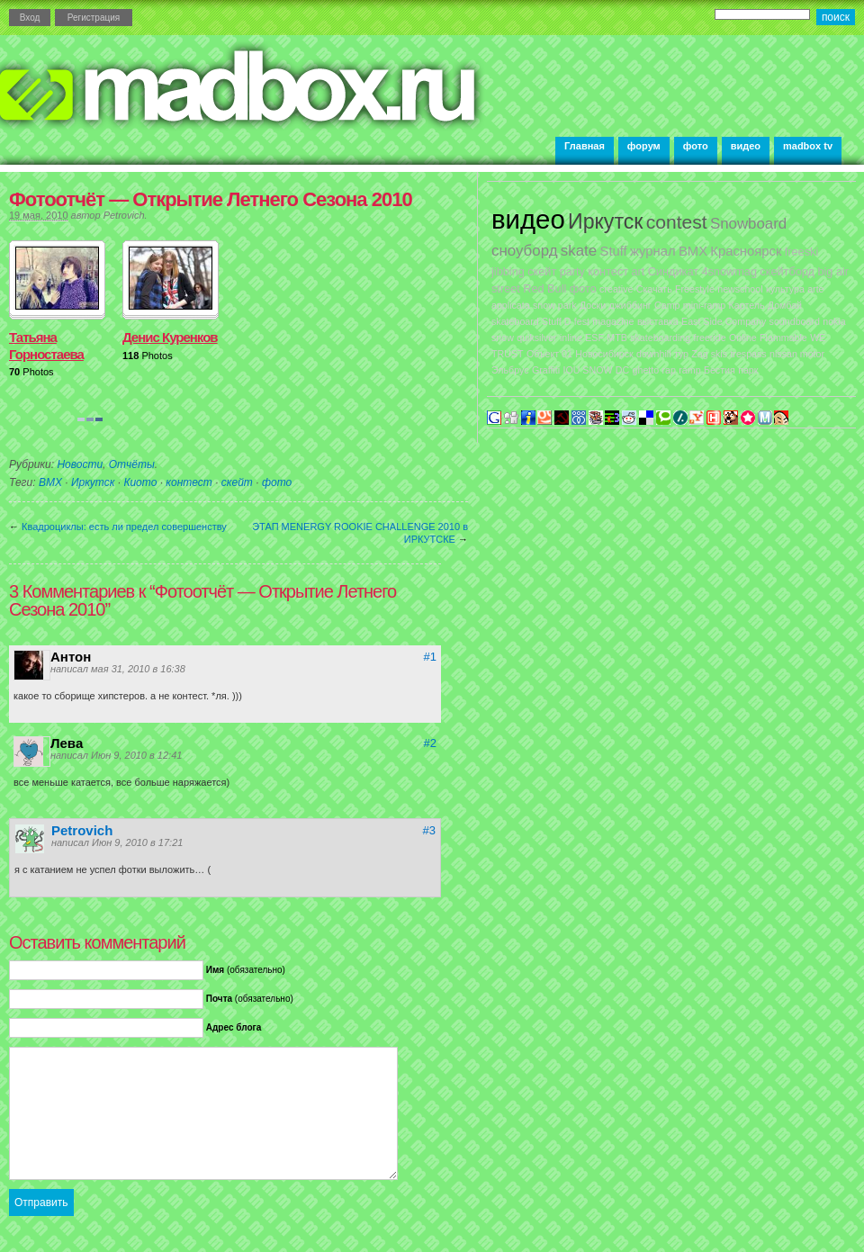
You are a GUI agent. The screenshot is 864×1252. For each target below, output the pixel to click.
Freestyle (695, 289)
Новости (80, 464)
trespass (748, 353)
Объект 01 (549, 353)
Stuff (613, 251)
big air (833, 271)
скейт (237, 482)
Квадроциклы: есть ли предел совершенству (124, 526)
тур (681, 353)
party (572, 271)
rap (669, 370)
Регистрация (94, 18)
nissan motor (797, 353)
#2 (430, 743)
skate (579, 250)
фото (695, 145)
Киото (140, 482)
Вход (30, 18)
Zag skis (709, 353)
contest (676, 222)
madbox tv (807, 145)
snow (502, 337)
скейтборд (787, 271)
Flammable (783, 337)
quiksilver (536, 337)
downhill (653, 353)
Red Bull (544, 288)
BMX (50, 482)
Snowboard (748, 223)
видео (745, 145)
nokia (834, 321)
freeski (802, 251)
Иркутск (92, 482)
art (637, 271)
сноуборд (524, 250)
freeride (709, 337)
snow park (555, 305)
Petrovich (124, 215)
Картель (747, 305)
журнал (653, 251)
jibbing (508, 271)
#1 (430, 656)
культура (785, 289)
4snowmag (729, 271)
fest (582, 321)
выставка (658, 321)
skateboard (515, 321)
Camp (667, 305)
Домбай (785, 305)
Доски (593, 305)
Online (743, 337)
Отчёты (132, 464)
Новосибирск (604, 353)
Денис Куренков (170, 337)
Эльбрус (510, 370)
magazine (613, 321)
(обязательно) (245, 970)
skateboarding (660, 337)
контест (189, 482)
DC (622, 370)
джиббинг (629, 305)
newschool (739, 289)
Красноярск (745, 251)
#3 (429, 830)
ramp (689, 370)
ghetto (646, 370)
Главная (584, 145)
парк (748, 370)
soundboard (795, 321)
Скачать (654, 289)
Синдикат (673, 271)
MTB (617, 337)
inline (571, 337)
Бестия (719, 370)
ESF (594, 337)
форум (644, 145)
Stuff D (556, 321)
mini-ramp (704, 305)
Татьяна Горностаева (46, 345)
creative (616, 289)
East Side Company (723, 321)
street (505, 288)
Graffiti (546, 370)
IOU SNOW (587, 370)
